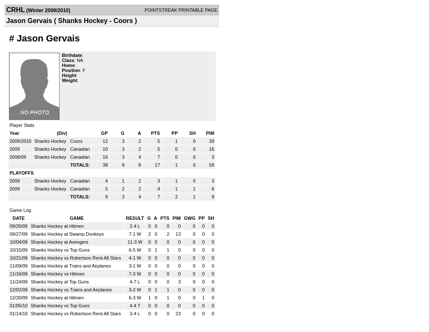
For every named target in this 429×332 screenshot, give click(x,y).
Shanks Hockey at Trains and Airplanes (71, 265)
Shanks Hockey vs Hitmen (57, 273)
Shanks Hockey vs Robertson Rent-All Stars (76, 257)
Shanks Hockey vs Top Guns (60, 249)
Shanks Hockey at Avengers (59, 241)
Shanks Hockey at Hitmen (57, 226)
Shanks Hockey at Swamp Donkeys (67, 234)
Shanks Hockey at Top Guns (60, 281)
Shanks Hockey (50, 141)
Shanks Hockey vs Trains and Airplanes (71, 289)
